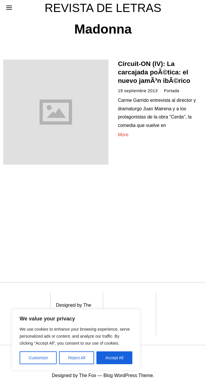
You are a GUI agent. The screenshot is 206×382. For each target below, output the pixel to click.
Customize (38, 357)
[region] (76, 339)
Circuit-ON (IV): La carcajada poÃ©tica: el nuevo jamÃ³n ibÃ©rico (154, 72)
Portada (172, 90)
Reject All (76, 357)
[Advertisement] (48, 212)
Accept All (114, 357)
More (123, 134)
